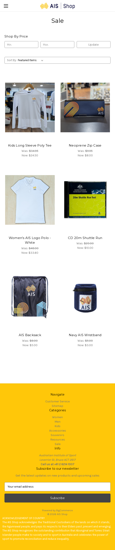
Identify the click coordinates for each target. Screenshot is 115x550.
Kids (57, 426)
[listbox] (31, 60)
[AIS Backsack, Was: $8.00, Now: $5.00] (30, 297)
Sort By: (12, 60)
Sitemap (57, 406)
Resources (57, 439)
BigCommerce (64, 510)
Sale (57, 444)
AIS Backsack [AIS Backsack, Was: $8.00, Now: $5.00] (30, 335)
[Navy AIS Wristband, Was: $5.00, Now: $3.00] (85, 297)
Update (93, 44)
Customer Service (57, 401)
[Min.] (21, 44)
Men (57, 421)
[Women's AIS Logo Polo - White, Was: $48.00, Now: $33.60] (30, 199)
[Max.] (57, 44)
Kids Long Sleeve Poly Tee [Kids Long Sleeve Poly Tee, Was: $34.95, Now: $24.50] (30, 145)
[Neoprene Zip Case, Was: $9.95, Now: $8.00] (85, 107)
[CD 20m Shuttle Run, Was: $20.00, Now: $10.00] (85, 199)
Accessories (57, 430)
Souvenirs (57, 435)
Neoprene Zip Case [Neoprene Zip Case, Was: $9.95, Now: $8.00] (85, 145)
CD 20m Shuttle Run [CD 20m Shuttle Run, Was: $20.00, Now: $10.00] (85, 238)
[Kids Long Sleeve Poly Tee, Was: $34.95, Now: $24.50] (30, 107)
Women (57, 417)
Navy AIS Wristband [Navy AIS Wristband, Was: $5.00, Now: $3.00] (85, 335)
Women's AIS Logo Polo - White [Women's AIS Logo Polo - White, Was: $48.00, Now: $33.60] (30, 240)
